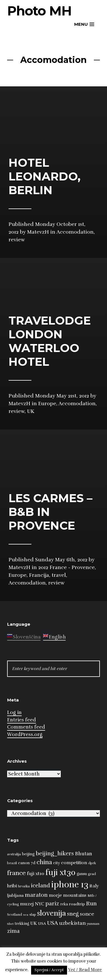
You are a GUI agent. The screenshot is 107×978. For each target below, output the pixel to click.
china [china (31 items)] (44, 862)
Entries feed (21, 720)
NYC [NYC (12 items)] (39, 904)
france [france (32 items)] (16, 873)
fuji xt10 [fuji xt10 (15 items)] (35, 873)
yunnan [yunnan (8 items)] (93, 923)
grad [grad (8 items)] (92, 874)
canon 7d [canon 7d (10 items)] (26, 862)
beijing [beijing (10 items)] (28, 854)
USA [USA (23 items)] (52, 923)
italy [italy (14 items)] (94, 886)
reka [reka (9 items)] (64, 904)
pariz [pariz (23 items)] (52, 903)
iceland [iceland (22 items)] (40, 885)
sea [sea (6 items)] (25, 915)
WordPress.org (25, 734)
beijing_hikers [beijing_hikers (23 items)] (55, 853)
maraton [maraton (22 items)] (36, 895)
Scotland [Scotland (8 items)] (14, 914)
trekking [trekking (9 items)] (22, 923)
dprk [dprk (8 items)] (92, 863)
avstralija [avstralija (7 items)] (14, 854)
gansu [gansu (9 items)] (82, 874)
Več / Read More (85, 969)
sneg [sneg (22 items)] (73, 914)
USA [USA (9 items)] (42, 923)
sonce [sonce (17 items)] (87, 914)
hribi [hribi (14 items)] (12, 886)
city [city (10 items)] (56, 862)
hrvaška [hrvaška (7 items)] (24, 886)
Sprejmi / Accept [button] (49, 970)
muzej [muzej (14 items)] (27, 904)
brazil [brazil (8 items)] (12, 863)
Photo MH (39, 11)
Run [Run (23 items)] (91, 903)
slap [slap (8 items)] (32, 914)
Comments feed (26, 727)
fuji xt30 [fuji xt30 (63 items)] (60, 872)
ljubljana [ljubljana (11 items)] (15, 895)
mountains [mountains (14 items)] (74, 895)
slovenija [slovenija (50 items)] (51, 913)
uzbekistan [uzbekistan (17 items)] (72, 923)
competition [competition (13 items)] (74, 863)
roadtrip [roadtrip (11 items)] (77, 904)
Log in (14, 712)
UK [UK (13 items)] (33, 923)
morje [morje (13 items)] (55, 895)
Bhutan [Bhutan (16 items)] (83, 854)
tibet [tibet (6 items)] (10, 924)
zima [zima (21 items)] (13, 931)
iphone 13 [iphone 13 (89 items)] (69, 884)
